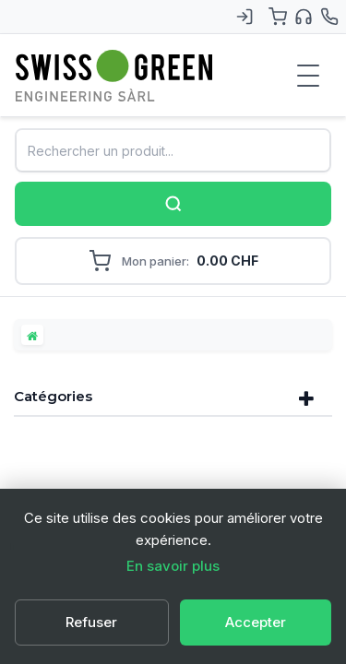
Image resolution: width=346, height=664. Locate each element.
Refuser (91, 622)
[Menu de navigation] (308, 75)
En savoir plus (173, 566)
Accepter (255, 622)
